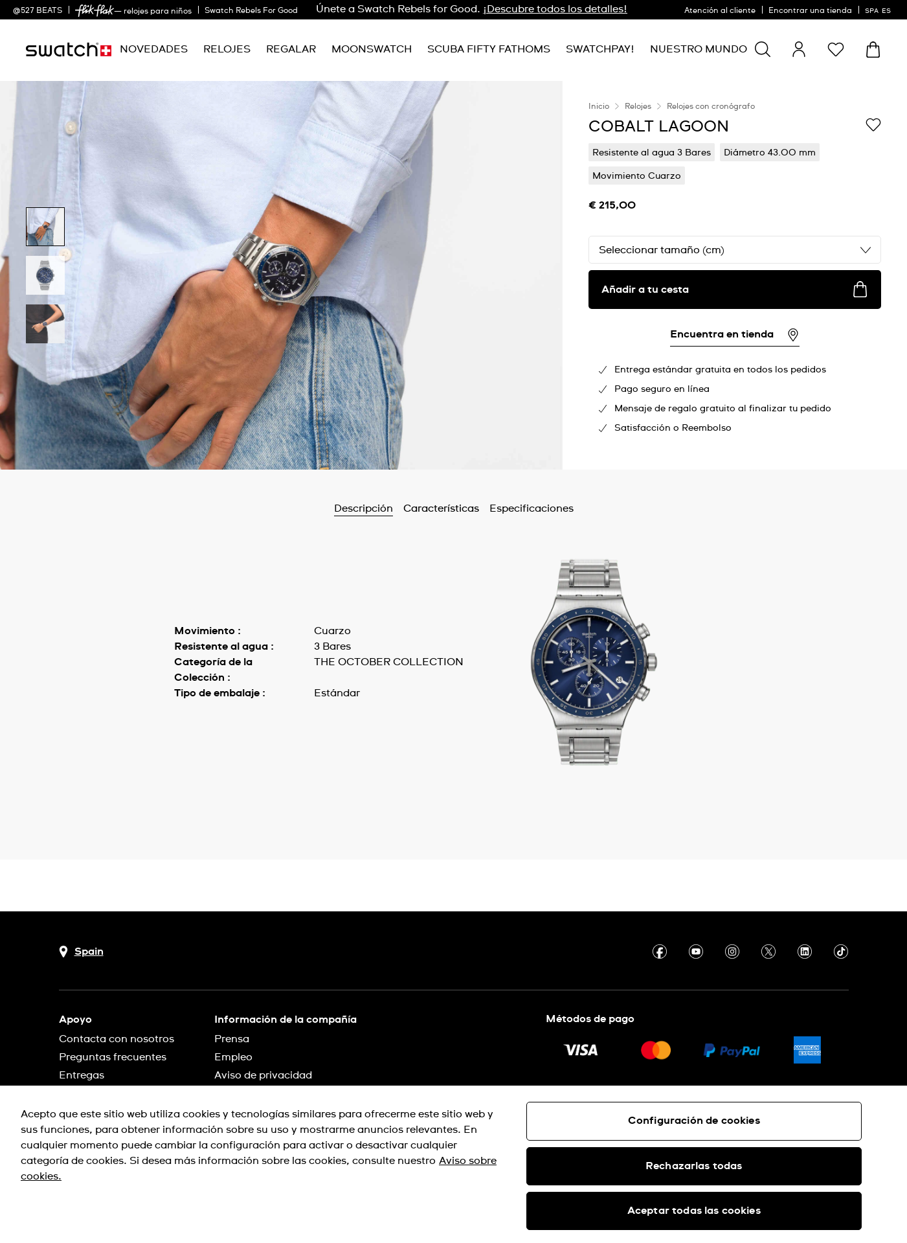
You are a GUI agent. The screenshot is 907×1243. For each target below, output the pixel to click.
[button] (835, 49)
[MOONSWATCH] (371, 49)
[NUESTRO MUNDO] (698, 49)
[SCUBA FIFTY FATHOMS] (488, 49)
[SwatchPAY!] (600, 49)
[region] (735, 275)
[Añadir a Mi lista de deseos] (873, 125)
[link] (94, 11)
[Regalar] (291, 49)
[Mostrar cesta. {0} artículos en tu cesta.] (873, 49)
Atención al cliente (720, 11)
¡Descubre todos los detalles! (555, 9)
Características (441, 508)
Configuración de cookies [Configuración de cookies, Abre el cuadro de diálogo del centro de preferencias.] (694, 1120)
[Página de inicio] (68, 49)
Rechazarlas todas (694, 1166)
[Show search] (762, 49)
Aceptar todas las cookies (694, 1210)
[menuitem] (154, 49)
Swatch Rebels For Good (251, 11)
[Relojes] (227, 49)
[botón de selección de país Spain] (81, 951)
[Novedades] (154, 49)
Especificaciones (531, 508)
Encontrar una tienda (810, 11)
